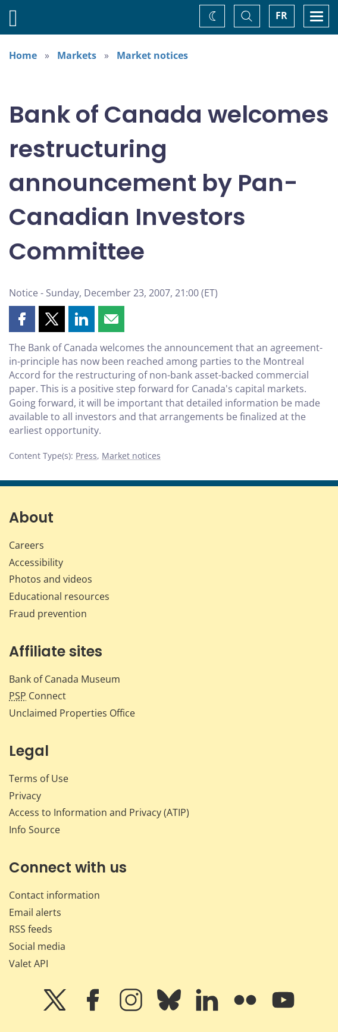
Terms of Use (38, 778)
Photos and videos (50, 579)
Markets (76, 55)
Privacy (25, 795)
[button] (22, 319)
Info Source (34, 829)
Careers (26, 545)
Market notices (152, 55)
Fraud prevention (48, 613)
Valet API (28, 963)
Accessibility (36, 562)
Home (23, 55)
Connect (37, 695)
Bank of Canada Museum (64, 679)
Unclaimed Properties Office (72, 713)
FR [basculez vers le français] (281, 15)
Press (86, 455)
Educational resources (59, 596)
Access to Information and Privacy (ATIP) (99, 812)
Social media (37, 946)
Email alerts (35, 912)
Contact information (54, 895)
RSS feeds (30, 929)
